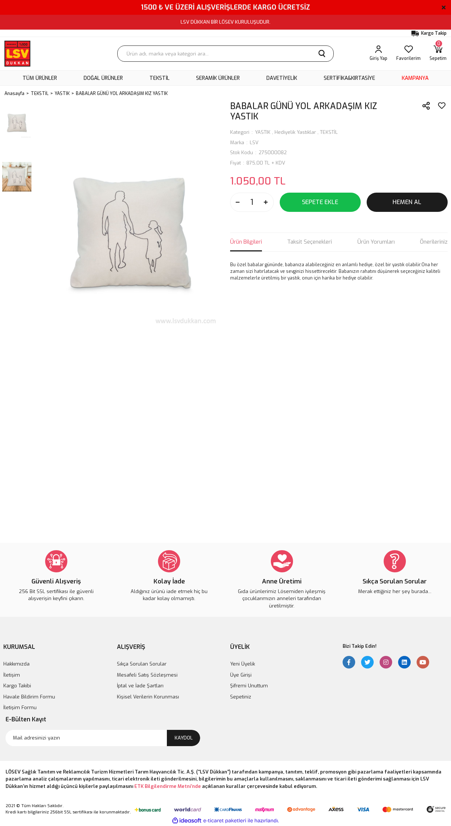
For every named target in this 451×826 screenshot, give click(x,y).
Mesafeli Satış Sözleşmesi (147, 675)
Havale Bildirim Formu (29, 697)
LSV (254, 142)
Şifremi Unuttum (249, 686)
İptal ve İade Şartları (140, 686)
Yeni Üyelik (242, 664)
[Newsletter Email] (103, 738)
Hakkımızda (16, 664)
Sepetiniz (240, 697)
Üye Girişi (241, 675)
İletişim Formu (20, 707)
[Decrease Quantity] (237, 202)
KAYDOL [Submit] (184, 738)
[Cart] (438, 53)
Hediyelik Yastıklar (295, 132)
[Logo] (17, 54)
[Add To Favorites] (442, 105)
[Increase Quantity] (266, 202)
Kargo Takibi (17, 686)
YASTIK (262, 132)
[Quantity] (252, 202)
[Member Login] (378, 53)
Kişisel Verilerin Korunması (148, 697)
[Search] (225, 53)
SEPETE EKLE (320, 202)
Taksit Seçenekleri (309, 242)
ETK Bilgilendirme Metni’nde (167, 786)
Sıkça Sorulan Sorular (141, 664)
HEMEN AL (407, 202)
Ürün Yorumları (376, 242)
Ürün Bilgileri (246, 242)
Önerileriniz (434, 242)
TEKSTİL (329, 132)
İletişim (11, 675)
